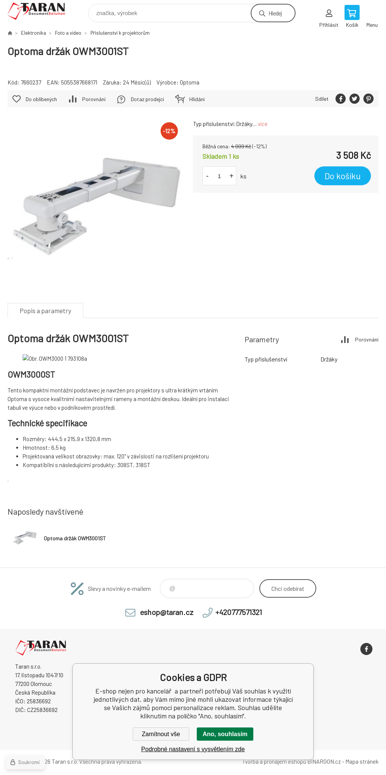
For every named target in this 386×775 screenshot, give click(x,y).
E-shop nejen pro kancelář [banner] (41, 11)
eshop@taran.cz (166, 612)
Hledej (275, 13)
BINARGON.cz (324, 761)
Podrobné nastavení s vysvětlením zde (193, 749)
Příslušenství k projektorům (120, 33)
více (263, 123)
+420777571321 (238, 612)
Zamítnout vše (161, 734)
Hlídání (197, 99)
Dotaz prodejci (147, 99)
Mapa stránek (361, 761)
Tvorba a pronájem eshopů (274, 761)
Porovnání (94, 99)
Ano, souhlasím (224, 734)
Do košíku (343, 176)
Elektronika (33, 33)
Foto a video (68, 33)
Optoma (189, 82)
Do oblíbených (41, 99)
